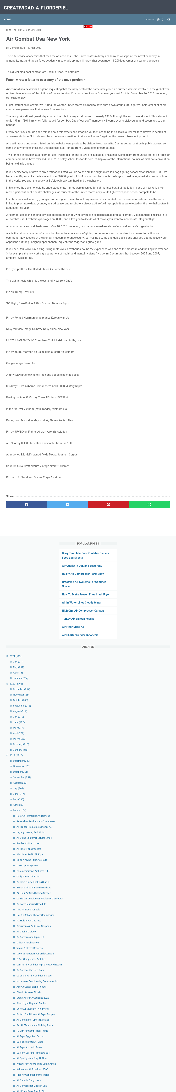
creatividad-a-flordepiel (38, 4)
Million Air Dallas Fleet (149, 491)
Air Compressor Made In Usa (153, 679)
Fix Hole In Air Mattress (150, 465)
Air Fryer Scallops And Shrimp (153, 785)
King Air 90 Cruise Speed (151, 709)
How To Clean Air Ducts (150, 779)
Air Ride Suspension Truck (151, 896)
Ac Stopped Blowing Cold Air (153, 913)
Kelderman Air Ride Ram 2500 (154, 659)
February (143, 251)
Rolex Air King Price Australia (153, 382)
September (143, 212)
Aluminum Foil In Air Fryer (151, 376)
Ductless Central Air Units (151, 624)
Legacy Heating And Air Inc (152, 350)
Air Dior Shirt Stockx (148, 977)
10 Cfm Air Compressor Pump (154, 613)
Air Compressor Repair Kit (151, 485)
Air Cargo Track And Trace (152, 833)
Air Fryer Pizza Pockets (150, 371)
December (143, 195)
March (141, 245)
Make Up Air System (148, 387)
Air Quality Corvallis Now (151, 748)
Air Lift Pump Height (149, 902)
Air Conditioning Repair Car (152, 891)
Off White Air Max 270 (149, 1007)
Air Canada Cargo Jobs (150, 674)
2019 (137, 262)
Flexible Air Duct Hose (149, 365)
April (139, 179)
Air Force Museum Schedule (152, 445)
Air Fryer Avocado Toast (150, 629)
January (142, 184)
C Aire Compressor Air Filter (152, 511)
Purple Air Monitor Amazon (152, 924)
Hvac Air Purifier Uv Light (151, 1013)
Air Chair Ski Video (147, 480)
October (142, 207)
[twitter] (47, 561)
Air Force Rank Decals (149, 972)
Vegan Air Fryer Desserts (151, 496)
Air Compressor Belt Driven (152, 938)
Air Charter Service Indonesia (148, 141)
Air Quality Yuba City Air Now (153, 644)
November (143, 201)
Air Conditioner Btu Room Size (154, 724)
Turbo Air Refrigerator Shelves (154, 800)
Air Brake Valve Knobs (149, 1018)
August (142, 218)
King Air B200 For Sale (150, 450)
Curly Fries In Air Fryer (149, 402)
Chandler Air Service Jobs (151, 768)
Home (9, 13)
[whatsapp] (101, 561)
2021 (137, 162)
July (139, 168)
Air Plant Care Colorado (150, 774)
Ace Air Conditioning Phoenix (153, 550)
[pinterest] (74, 561)
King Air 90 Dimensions (150, 857)
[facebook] (20, 561)
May (140, 173)
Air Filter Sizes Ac (141, 133)
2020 (137, 190)
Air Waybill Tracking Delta (151, 1042)
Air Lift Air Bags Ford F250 (152, 685)
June (140, 229)
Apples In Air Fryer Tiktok (151, 907)
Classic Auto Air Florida (150, 556)
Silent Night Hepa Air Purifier (153, 570)
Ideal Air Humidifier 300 (150, 918)
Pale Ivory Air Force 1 (149, 1002)
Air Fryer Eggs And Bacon (151, 618)
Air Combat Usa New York (151, 526)
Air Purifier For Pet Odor (150, 763)
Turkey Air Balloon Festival (146, 125)
